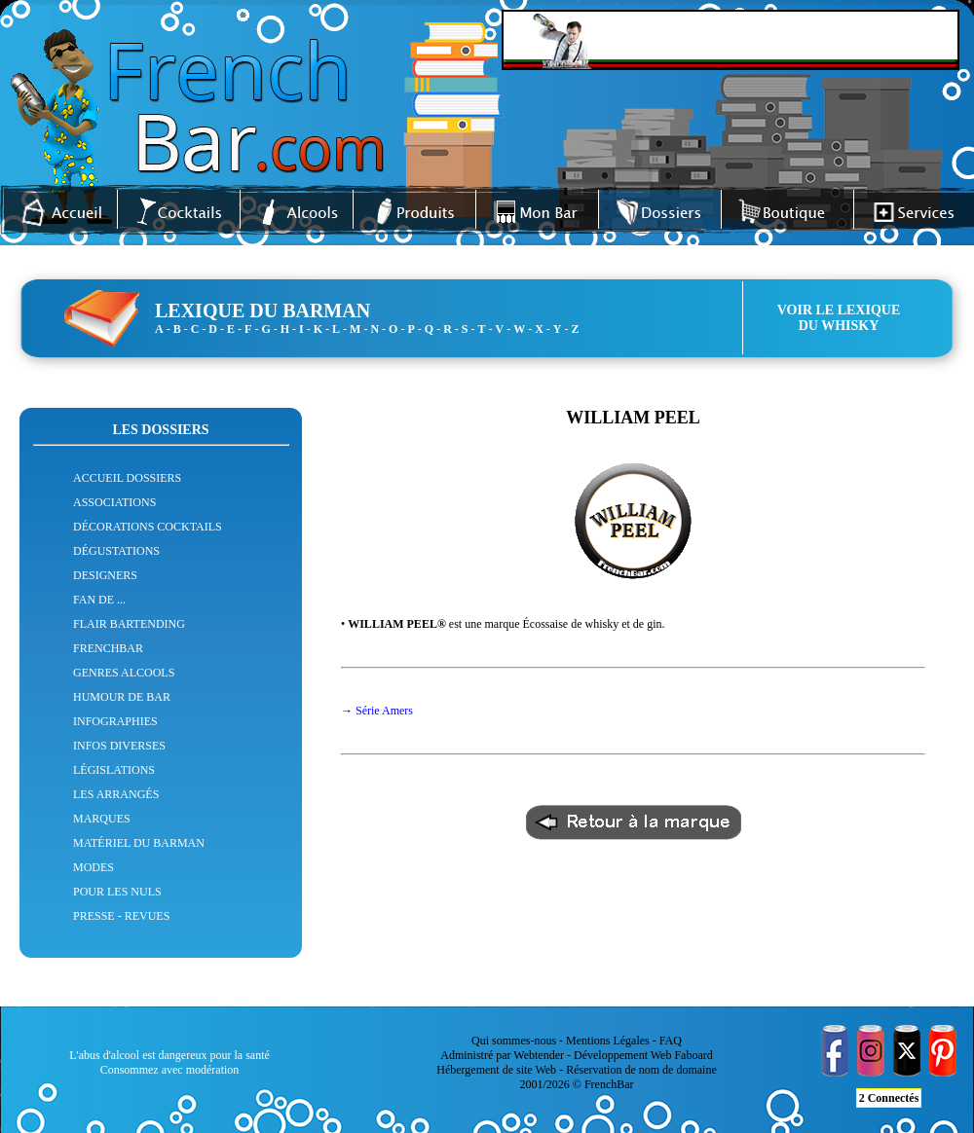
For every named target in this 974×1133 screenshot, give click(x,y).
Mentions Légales (608, 1040)
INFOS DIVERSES (119, 745)
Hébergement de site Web (496, 1070)
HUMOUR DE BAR (121, 697)
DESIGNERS (105, 575)
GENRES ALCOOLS (123, 672)
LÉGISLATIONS (114, 770)
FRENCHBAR (108, 648)
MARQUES (102, 818)
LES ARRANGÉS (116, 794)
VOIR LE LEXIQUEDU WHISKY (839, 318)
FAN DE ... (99, 599)
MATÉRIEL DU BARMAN (139, 843)
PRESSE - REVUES (121, 916)
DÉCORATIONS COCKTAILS (147, 526)
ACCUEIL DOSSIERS (127, 478)
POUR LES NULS (117, 891)
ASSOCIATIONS (114, 502)
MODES (93, 867)
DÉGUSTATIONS (116, 551)
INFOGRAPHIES (115, 721)
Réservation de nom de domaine (641, 1070)
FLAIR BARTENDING (129, 624)
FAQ (670, 1040)
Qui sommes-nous (513, 1040)
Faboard (693, 1055)
